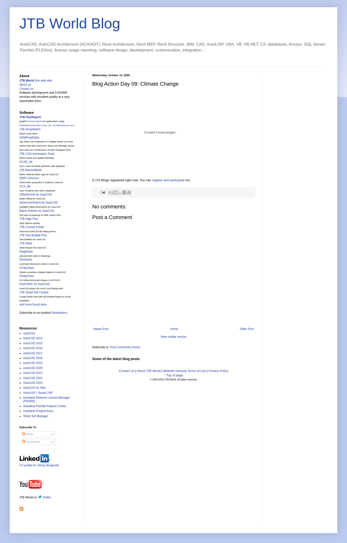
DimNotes (25, 259)
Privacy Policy (218, 371)
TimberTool (26, 276)
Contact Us (126, 371)
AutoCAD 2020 (32, 368)
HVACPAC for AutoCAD (34, 284)
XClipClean (26, 268)
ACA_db (24, 186)
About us (25, 84)
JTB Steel (25, 243)
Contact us (26, 88)
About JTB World (149, 371)
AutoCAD (29, 333)
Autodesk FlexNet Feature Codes (44, 406)
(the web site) (35, 80)
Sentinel (62, 125)
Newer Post (100, 329)
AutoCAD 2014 (32, 338)
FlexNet (23, 125)
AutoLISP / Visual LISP (38, 393)
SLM (55, 125)
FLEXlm (32, 125)
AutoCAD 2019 (32, 363)
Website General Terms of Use (184, 371)
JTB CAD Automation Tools (37, 154)
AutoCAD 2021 (32, 373)
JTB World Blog (69, 23)
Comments (31, 442)
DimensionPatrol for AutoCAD (38, 202)
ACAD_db (25, 162)
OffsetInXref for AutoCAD (35, 194)
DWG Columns (29, 178)
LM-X (72, 125)
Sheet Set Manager (35, 416)
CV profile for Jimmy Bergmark (39, 463)
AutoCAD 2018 (32, 358)
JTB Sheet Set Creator (34, 292)
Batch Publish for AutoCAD (36, 211)
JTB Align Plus (28, 219)
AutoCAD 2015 (32, 343)
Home (174, 329)
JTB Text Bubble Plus (33, 235)
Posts (27, 434)
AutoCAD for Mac (34, 387)
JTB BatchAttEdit (30, 170)
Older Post (247, 329)
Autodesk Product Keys (38, 411)
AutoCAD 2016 (32, 348)
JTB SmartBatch (30, 129)
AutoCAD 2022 (32, 378)
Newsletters (59, 312)
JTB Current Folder (31, 227)
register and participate (168, 180)
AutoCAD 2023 (32, 383)
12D (49, 125)
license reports (34, 121)
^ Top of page (173, 375)
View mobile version (174, 336)
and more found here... (34, 304)
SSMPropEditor (29, 137)
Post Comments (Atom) (125, 347)
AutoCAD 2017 (32, 353)
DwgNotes (26, 251)
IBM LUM (41, 125)
